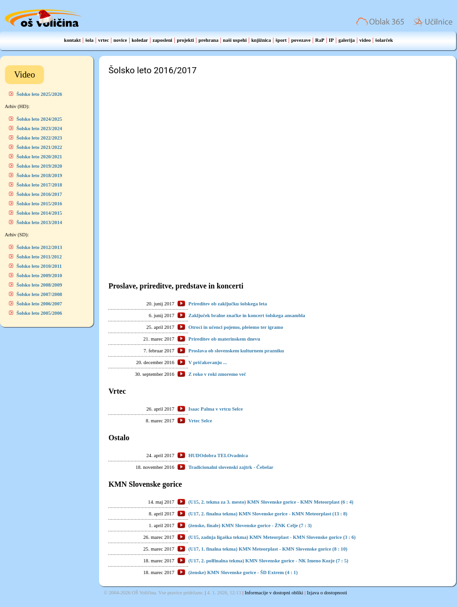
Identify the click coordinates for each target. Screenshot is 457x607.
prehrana (208, 40)
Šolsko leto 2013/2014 (39, 222)
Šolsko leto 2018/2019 (39, 175)
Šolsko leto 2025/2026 (39, 94)
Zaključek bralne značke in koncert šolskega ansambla (246, 315)
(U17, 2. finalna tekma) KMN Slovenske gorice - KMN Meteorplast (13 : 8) (268, 513)
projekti (185, 40)
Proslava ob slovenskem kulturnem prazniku (236, 350)
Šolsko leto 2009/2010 (39, 275)
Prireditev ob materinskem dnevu (224, 339)
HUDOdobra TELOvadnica (218, 455)
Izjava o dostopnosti (327, 592)
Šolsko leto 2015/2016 (39, 203)
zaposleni (162, 40)
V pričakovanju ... (207, 362)
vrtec (103, 40)
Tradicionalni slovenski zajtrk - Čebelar (230, 467)
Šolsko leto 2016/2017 (39, 194)
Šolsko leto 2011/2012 (39, 256)
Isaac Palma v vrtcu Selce (215, 409)
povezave (300, 40)
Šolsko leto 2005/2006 (39, 313)
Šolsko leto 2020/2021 (39, 156)
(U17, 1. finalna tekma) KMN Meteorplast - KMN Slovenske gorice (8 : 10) (268, 549)
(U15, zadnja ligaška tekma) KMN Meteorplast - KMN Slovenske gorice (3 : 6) (272, 537)
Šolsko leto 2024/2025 (39, 119)
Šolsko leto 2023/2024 (39, 128)
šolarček (384, 40)
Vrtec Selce (200, 420)
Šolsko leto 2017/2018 (39, 184)
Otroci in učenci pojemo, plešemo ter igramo (235, 327)
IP (331, 40)
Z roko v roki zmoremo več (217, 374)
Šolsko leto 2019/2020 (39, 166)
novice (120, 40)
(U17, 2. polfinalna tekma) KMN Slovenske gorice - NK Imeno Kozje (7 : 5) (268, 560)
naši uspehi (235, 40)
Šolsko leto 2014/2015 (39, 213)
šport (281, 40)
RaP (320, 40)
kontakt (72, 40)
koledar (140, 40)
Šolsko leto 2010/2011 (39, 266)
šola (89, 40)
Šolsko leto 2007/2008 (39, 294)
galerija (346, 40)
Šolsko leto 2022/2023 (39, 137)
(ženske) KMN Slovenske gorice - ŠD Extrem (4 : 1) (243, 572)
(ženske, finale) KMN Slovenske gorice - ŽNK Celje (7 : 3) (250, 525)
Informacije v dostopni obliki (274, 592)
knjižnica (261, 40)
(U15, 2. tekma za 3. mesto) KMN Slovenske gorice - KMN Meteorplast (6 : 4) (270, 502)
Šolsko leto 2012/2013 (39, 247)
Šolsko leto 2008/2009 (39, 285)
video (365, 40)
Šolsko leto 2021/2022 (39, 147)
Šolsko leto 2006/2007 (39, 303)
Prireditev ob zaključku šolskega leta (227, 303)
